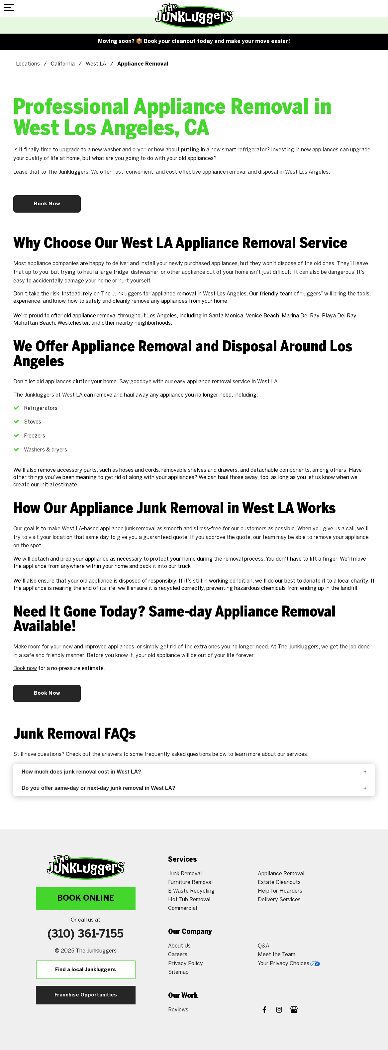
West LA (96, 64)
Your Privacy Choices (289, 963)
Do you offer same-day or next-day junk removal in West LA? (194, 788)
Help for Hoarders (280, 891)
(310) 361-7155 (86, 935)
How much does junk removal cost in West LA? (194, 772)
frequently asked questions (177, 754)
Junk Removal (185, 873)
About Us (179, 946)
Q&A (263, 946)
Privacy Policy (185, 963)
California (63, 64)
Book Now (47, 204)
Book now (25, 668)
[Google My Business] (294, 1010)
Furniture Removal (190, 882)
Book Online (85, 898)
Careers (177, 954)
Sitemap (178, 972)
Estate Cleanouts (279, 882)
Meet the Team (276, 954)
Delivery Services (279, 899)
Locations (28, 64)
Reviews (178, 1009)
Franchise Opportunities (85, 995)
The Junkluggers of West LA (48, 395)
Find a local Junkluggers (85, 969)
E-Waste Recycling (191, 891)
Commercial (182, 908)
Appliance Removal (281, 873)
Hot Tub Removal (189, 899)
